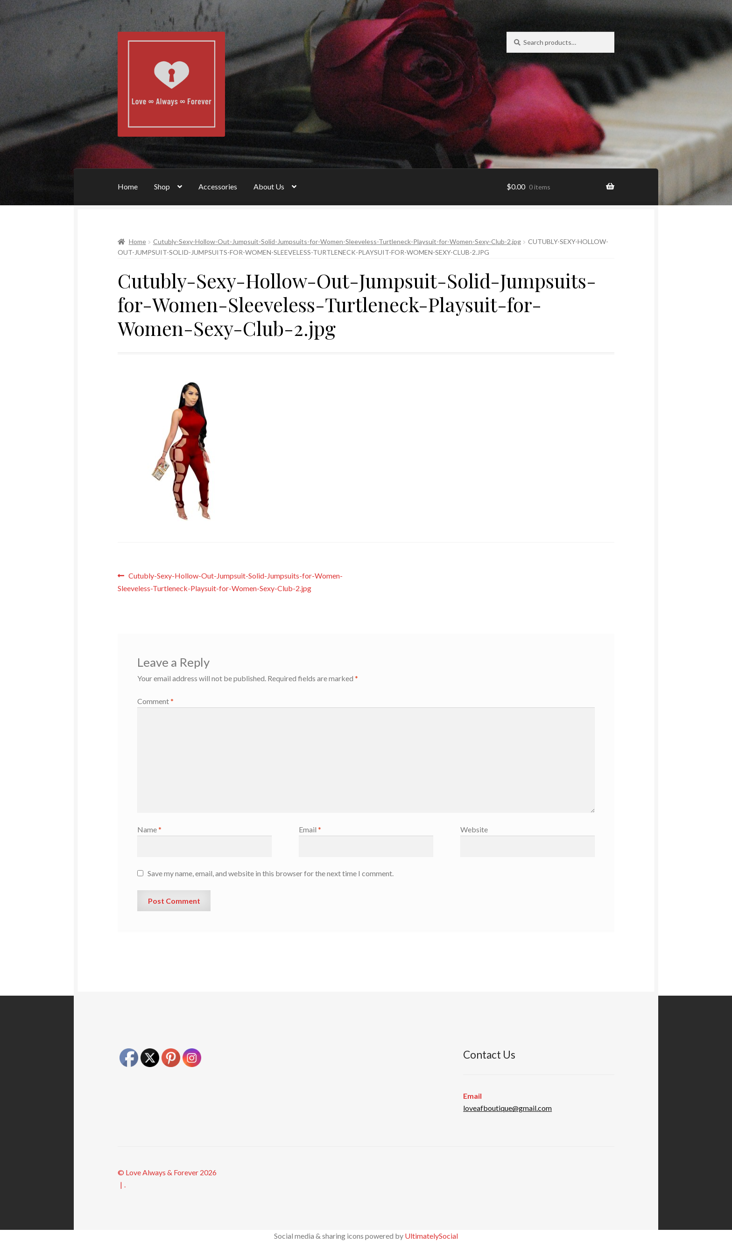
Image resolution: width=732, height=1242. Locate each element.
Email (310, 829)
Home (128, 186)
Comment (155, 701)
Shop (162, 186)
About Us (268, 186)
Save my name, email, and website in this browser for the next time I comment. (271, 873)
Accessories (217, 186)
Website (474, 829)
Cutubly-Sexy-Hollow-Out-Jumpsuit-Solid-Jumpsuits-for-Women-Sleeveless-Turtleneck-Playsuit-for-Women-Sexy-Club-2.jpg (337, 241)
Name (149, 829)
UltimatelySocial (431, 1235)
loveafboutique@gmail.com (507, 1107)
